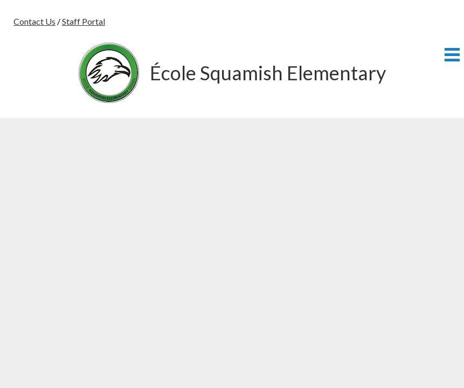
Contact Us (34, 21)
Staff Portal (83, 21)
